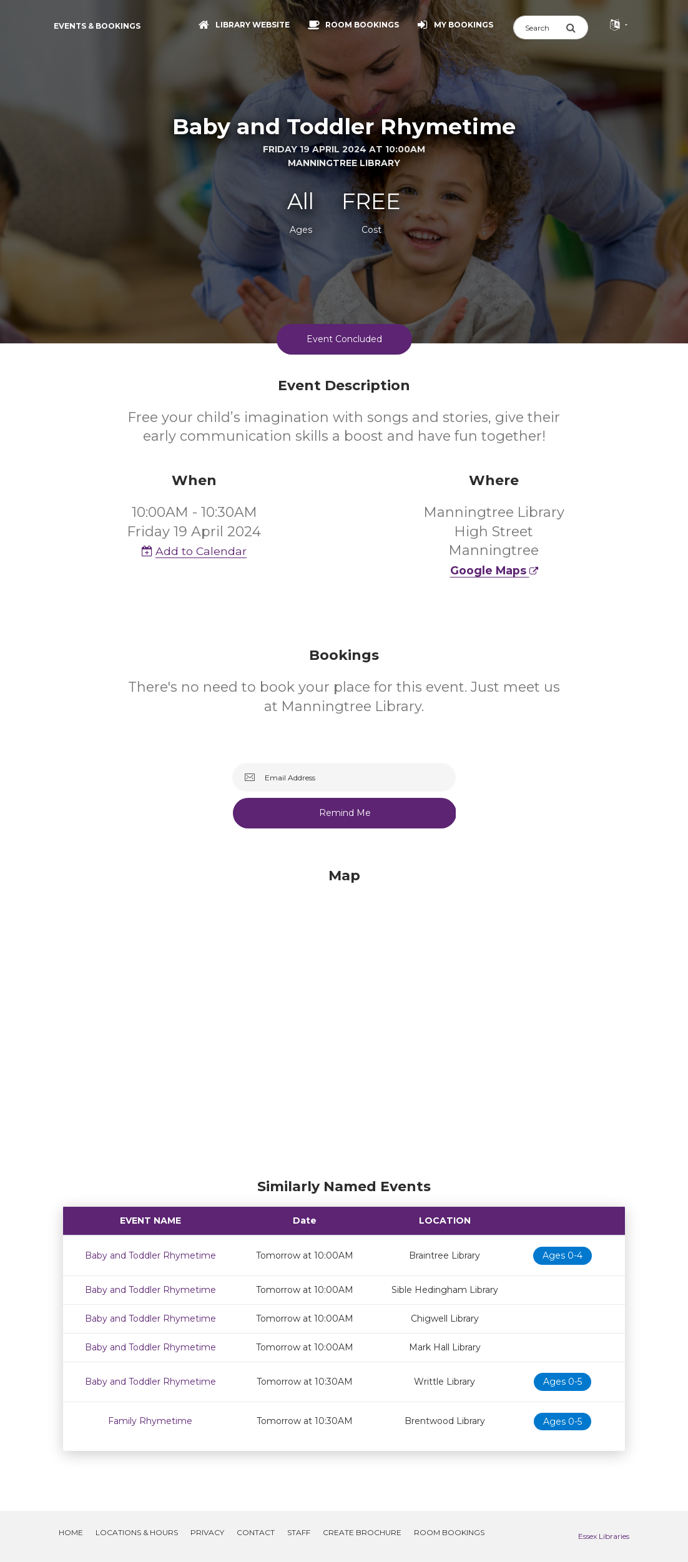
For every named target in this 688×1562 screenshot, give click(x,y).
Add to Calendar (194, 551)
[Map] (344, 1020)
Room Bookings (449, 1532)
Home (71, 1532)
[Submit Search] (577, 27)
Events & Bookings (97, 26)
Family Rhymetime (150, 1421)
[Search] (539, 27)
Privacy (207, 1532)
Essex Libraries (603, 1536)
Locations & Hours (137, 1532)
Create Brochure (362, 1532)
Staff (298, 1532)
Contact (256, 1532)
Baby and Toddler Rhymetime (150, 1255)
